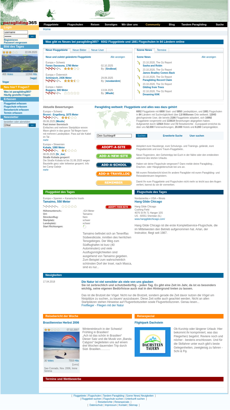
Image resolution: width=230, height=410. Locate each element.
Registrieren (11, 40)
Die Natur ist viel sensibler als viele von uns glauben (117, 281)
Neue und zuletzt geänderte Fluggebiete (68, 57)
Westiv (60, 121)
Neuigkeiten (147, 395)
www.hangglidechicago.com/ (150, 219)
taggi (33, 78)
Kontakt (123, 405)
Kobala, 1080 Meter (54, 147)
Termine (161, 49)
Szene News (144, 49)
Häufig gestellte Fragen (17, 95)
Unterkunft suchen (135, 399)
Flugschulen (94, 395)
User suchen (197, 135)
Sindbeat (111, 68)
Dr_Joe (60, 154)
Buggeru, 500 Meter (57, 90)
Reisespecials (121, 402)
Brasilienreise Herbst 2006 (61, 322)
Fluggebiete (80, 395)
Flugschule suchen (113, 399)
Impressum (111, 405)
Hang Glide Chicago (148, 201)
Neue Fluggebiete (57, 49)
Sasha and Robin (152, 65)
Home (47, 29)
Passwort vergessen (15, 42)
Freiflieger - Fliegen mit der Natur (102, 305)
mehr (46, 140)
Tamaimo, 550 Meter (56, 201)
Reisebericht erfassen (16, 110)
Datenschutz (96, 405)
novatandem (113, 81)
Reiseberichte (105, 402)
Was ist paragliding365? (17, 91)
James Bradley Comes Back (159, 73)
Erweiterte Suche (172, 135)
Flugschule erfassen (15, 106)
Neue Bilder (79, 49)
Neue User (97, 49)
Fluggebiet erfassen (15, 103)
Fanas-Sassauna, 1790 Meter (62, 65)
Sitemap (133, 405)
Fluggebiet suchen (91, 399)
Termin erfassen (13, 113)
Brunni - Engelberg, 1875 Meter (60, 114)
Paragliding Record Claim (157, 80)
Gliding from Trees (153, 87)
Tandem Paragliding (113, 395)
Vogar (5, 82)
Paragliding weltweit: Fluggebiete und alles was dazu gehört (136, 107)
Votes (10, 74)
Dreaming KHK (151, 94)
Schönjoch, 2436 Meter (59, 78)
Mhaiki (109, 93)
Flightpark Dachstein (149, 322)
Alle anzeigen (118, 57)
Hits (35, 74)
